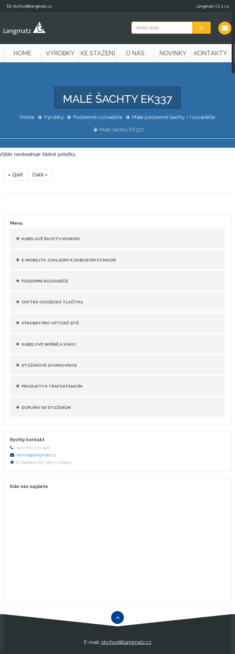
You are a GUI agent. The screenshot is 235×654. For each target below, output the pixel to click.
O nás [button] (135, 53)
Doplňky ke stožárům (46, 407)
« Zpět (15, 174)
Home (22, 53)
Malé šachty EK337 (121, 129)
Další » (40, 174)
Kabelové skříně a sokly (49, 344)
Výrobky (54, 117)
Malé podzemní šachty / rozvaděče (173, 117)
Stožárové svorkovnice (49, 365)
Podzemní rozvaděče (98, 117)
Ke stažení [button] (97, 53)
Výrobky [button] (60, 53)
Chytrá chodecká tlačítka (52, 302)
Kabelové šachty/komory (51, 239)
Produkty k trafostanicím (52, 386)
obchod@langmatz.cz (29, 6)
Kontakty (210, 53)
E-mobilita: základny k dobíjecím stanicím (69, 260)
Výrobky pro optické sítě (50, 323)
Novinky (172, 53)
